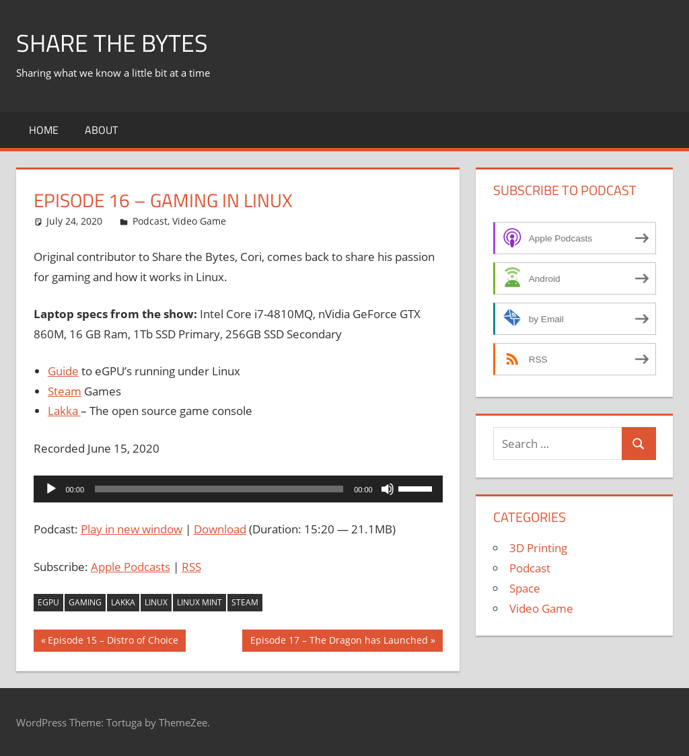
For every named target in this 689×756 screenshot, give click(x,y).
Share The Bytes (112, 42)
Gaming (85, 602)
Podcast (150, 221)
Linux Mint (199, 602)
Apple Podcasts (130, 566)
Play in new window (131, 529)
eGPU (48, 602)
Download (220, 529)
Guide (63, 371)
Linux (156, 602)
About (101, 130)
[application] (238, 489)
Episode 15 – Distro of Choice (112, 642)
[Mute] (387, 489)
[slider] (219, 489)
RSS (191, 566)
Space (524, 588)
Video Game (199, 221)
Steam (64, 391)
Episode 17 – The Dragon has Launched (339, 642)
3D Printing (538, 548)
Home (44, 130)
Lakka (64, 410)
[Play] (51, 489)
